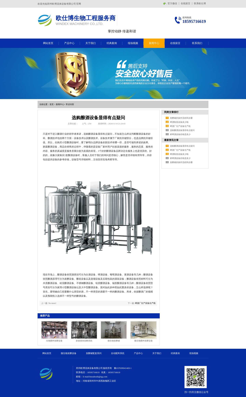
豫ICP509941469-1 (123, 368)
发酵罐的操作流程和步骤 (181, 118)
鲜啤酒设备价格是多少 (180, 134)
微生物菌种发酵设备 (143, 341)
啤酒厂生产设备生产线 (145, 303)
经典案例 (112, 43)
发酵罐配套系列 (93, 353)
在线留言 (185, 3)
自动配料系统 (117, 353)
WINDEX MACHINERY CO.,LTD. (79, 24)
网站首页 (48, 43)
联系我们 (197, 43)
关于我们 (90, 43)
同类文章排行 (171, 112)
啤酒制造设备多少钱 (179, 122)
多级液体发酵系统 (84, 341)
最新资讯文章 (171, 140)
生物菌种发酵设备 (54, 341)
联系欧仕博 (200, 3)
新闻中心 (154, 43)
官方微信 (172, 3)
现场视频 (133, 43)
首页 (52, 104)
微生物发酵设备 (68, 353)
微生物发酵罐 (114, 341)
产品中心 (69, 43)
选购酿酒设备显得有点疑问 (182, 130)
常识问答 (70, 104)
